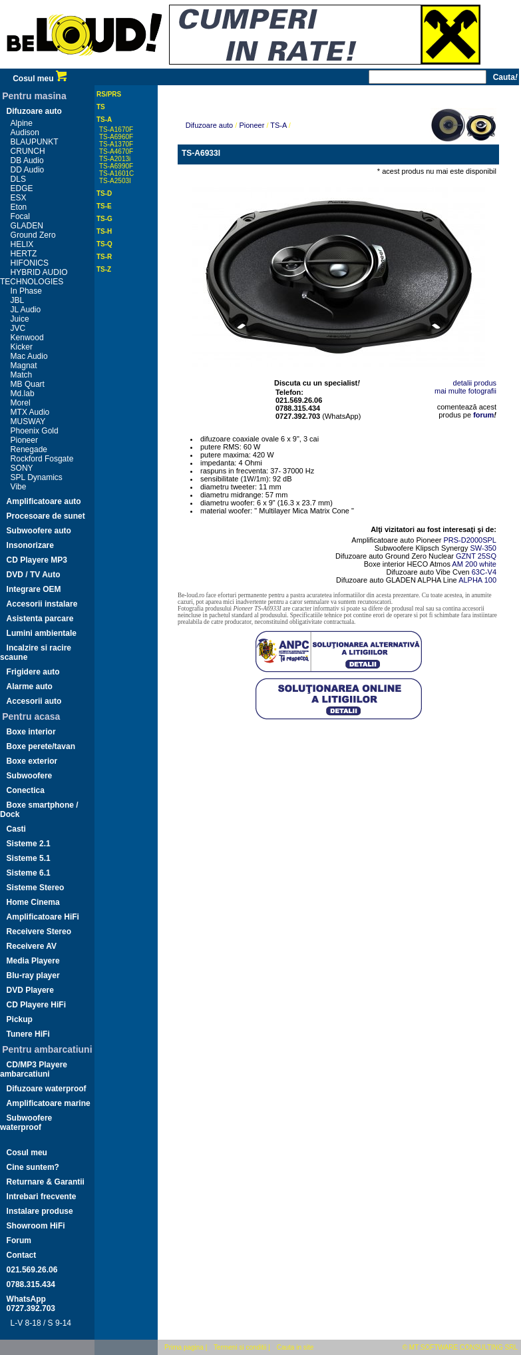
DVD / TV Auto (34, 574)
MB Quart (28, 384)
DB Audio (27, 160)
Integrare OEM (34, 589)
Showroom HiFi (36, 1225)
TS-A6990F (116, 166)
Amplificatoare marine (48, 1103)
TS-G (104, 218)
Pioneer (24, 440)
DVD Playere (30, 990)
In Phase (26, 291)
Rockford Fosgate (42, 458)
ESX (19, 197)
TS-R (104, 256)
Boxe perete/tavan (41, 746)
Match (22, 375)
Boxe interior (31, 731)
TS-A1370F (116, 144)
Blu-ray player (33, 975)
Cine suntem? (33, 1167)
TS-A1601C (116, 173)
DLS (18, 179)
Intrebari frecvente (42, 1196)
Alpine (22, 123)
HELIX (22, 244)
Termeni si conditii (240, 1347)
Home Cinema (33, 902)
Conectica (26, 790)
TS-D (104, 193)
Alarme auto (30, 686)
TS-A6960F (116, 136)
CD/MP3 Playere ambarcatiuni (33, 1069)
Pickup (20, 1019)
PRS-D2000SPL (470, 540)
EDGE (22, 188)
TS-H (104, 231)
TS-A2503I (115, 180)
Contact (22, 1255)
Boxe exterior (32, 761)
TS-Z (103, 269)
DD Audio (28, 169)
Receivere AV (32, 946)
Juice (20, 319)
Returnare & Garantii (46, 1182)
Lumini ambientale (42, 633)
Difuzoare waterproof (47, 1088)
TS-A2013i (114, 158)
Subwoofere (30, 775)
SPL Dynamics (37, 477)
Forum (19, 1240)
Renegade (29, 449)
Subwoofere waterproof (26, 1122)
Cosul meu (40, 78)
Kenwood (27, 337)
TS (100, 107)
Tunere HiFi (28, 1034)
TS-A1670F (116, 129)
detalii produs (474, 383)
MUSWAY (28, 421)
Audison (25, 132)
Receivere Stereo (39, 931)
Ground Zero (33, 235)
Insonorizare (30, 545)
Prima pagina (184, 1347)
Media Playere (33, 960)
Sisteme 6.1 (29, 873)
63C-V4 (484, 572)
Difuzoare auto (34, 111)
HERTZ (24, 253)
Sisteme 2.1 (29, 843)
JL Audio (26, 309)
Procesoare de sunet (46, 516)
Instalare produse (40, 1211)
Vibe (19, 486)
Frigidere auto (33, 672)
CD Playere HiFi (36, 1004)
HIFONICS (30, 263)
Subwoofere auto (39, 530)
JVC (18, 328)
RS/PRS (108, 94)
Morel (21, 402)
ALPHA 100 (477, 580)
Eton (19, 207)
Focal (20, 216)
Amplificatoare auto (44, 501)
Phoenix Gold (35, 430)
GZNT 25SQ (476, 556)
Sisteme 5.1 (29, 858)
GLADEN (27, 225)
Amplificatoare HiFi (43, 917)
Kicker (22, 347)
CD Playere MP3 (37, 560)
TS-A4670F (116, 151)
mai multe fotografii (465, 391)
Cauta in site (295, 1347)
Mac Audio (29, 356)
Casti (16, 829)
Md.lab (23, 393)
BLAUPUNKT (35, 141)
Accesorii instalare (42, 604)
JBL (18, 300)
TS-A (104, 119)
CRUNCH (28, 151)
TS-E (104, 206)
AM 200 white (474, 564)
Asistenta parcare (40, 618)
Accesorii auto (34, 701)
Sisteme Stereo (36, 887)
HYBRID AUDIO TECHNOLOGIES (34, 277)
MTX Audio (30, 412)
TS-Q (104, 244)
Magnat (24, 365)
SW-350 (483, 548)
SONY (22, 468)
